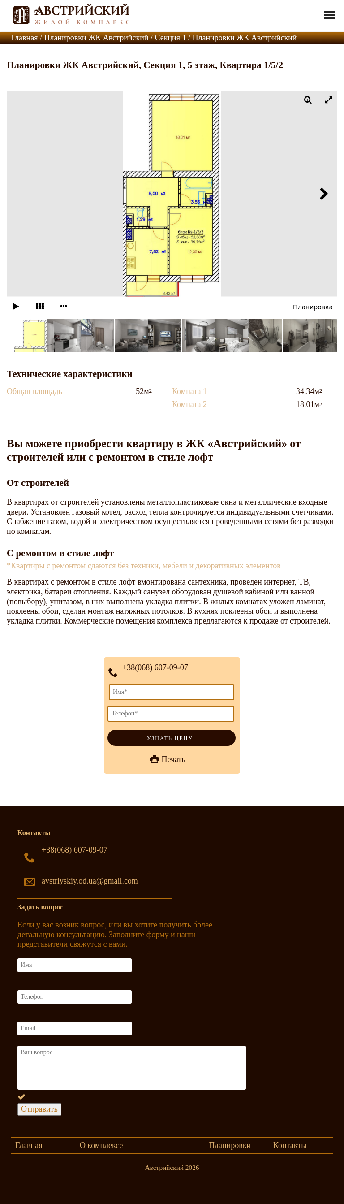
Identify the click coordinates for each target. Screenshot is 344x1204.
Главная (28, 1145)
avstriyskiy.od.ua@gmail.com (90, 880)
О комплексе (101, 1145)
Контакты (289, 1145)
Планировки (230, 1145)
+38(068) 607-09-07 (155, 667)
